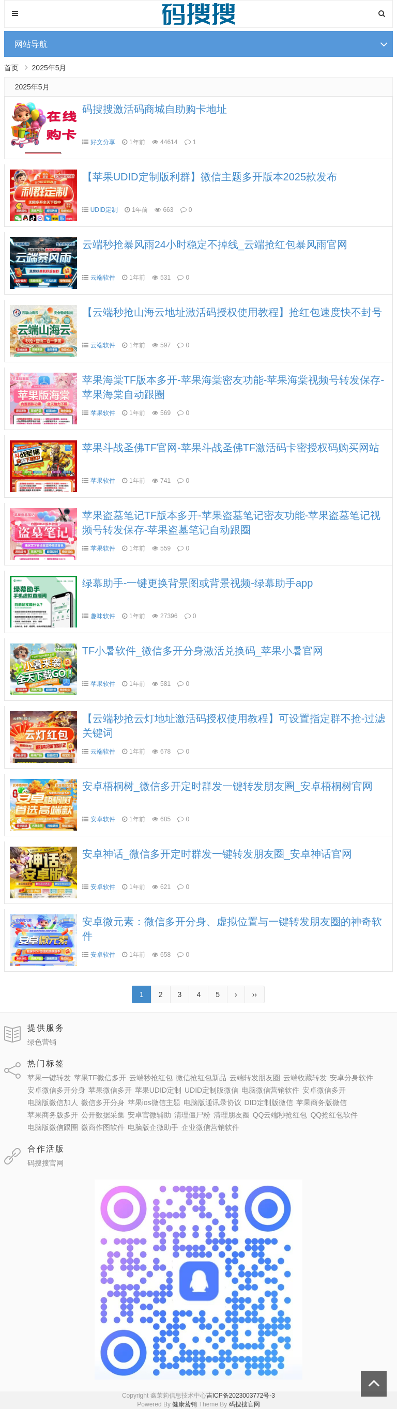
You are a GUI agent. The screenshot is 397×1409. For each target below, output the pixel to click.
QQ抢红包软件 (334, 1115)
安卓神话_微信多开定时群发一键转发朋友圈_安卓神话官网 (217, 854)
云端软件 (102, 277)
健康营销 (184, 1404)
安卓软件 (102, 819)
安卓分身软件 (351, 1078)
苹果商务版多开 (52, 1115)
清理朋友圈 (231, 1115)
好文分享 (102, 142)
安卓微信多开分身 (56, 1090)
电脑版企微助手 (153, 1127)
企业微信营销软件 (210, 1127)
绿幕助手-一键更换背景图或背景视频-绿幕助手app (197, 583)
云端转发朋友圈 (255, 1078)
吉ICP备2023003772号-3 (240, 1395)
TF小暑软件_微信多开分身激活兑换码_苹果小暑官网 (203, 650)
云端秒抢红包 (151, 1078)
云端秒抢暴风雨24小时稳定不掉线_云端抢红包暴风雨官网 (214, 244)
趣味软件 (102, 616)
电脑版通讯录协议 (212, 1102)
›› (254, 994)
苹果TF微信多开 (100, 1078)
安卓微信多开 (324, 1090)
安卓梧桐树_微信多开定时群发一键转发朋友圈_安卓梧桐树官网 (227, 786)
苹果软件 (102, 413)
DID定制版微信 (269, 1102)
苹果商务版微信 (321, 1102)
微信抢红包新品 (201, 1078)
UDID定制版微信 (211, 1090)
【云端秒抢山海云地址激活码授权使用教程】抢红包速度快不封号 (232, 312)
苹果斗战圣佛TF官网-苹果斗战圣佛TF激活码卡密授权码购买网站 (231, 447)
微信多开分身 (103, 1102)
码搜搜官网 (45, 1163)
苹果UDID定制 (158, 1090)
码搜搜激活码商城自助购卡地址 (154, 109)
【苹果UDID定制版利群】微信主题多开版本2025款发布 (209, 176)
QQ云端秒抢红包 (280, 1115)
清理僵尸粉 (192, 1115)
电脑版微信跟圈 (52, 1127)
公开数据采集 (103, 1115)
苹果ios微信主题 (154, 1102)
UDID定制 (104, 209)
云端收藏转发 (305, 1078)
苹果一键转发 (49, 1078)
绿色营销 (41, 1042)
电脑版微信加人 (52, 1102)
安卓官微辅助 (149, 1115)
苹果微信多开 (110, 1090)
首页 (11, 68)
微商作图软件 (103, 1127)
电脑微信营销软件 (270, 1090)
